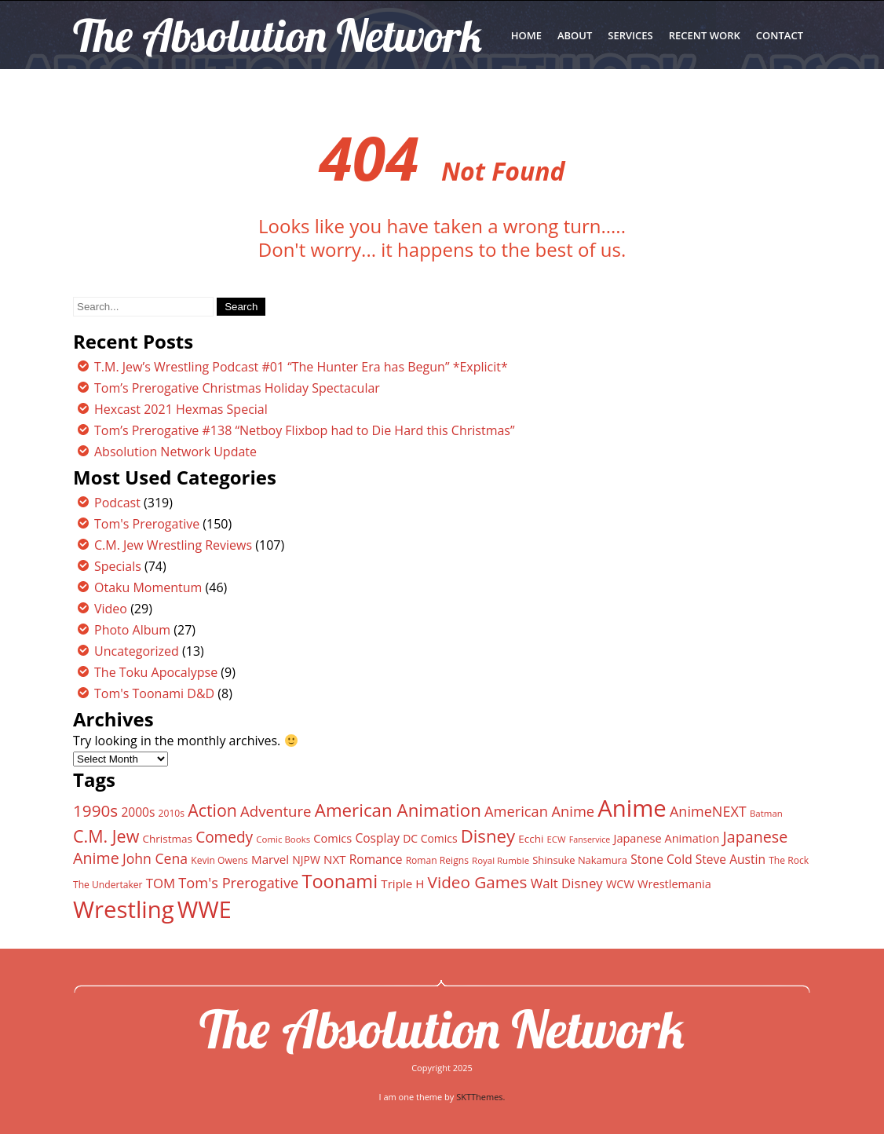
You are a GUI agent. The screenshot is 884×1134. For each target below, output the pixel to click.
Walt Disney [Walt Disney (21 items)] (567, 883)
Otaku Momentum (148, 587)
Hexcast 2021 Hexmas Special (181, 409)
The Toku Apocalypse (155, 672)
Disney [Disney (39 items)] (488, 835)
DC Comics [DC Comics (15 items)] (430, 838)
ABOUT (574, 35)
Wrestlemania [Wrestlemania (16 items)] (674, 883)
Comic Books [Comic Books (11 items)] (283, 839)
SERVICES (630, 35)
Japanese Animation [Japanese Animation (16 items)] (666, 838)
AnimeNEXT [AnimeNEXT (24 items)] (708, 811)
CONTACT (779, 35)
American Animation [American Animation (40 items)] (398, 810)
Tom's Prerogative (146, 523)
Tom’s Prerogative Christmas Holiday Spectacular (237, 388)
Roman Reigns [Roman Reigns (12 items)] (437, 860)
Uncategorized (136, 651)
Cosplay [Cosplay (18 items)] (377, 838)
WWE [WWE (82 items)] (204, 909)
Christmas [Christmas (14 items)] (167, 839)
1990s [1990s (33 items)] (95, 810)
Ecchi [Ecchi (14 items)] (530, 839)
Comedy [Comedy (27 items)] (224, 837)
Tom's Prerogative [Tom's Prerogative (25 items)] (238, 882)
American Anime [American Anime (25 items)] (539, 811)
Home (526, 35)
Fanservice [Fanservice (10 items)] (589, 839)
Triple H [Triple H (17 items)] (402, 883)
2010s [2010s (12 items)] (171, 813)
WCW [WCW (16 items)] (620, 883)
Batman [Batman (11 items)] (766, 813)
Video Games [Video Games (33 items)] (478, 882)
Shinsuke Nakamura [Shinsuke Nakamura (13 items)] (579, 860)
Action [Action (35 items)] (212, 810)
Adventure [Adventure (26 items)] (276, 811)
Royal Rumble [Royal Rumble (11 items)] (500, 860)
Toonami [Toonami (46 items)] (339, 881)
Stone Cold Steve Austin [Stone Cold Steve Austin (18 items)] (697, 859)
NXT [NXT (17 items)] (334, 859)
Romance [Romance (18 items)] (376, 859)
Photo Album (132, 629)
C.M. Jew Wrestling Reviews (173, 545)
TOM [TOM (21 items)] (160, 883)
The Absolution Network (442, 1029)
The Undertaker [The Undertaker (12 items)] (108, 884)
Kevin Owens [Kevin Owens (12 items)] (219, 860)
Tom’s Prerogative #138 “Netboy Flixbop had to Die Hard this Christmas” (304, 430)
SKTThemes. (480, 1097)
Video (110, 608)
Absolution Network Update (175, 451)
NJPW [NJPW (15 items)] (306, 859)
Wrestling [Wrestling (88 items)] (123, 909)
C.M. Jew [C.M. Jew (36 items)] (106, 836)
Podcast (117, 502)
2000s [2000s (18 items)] (138, 812)
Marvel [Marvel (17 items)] (270, 859)
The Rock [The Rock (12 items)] (789, 860)
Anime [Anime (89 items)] (632, 808)
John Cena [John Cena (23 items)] (155, 858)
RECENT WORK (704, 35)
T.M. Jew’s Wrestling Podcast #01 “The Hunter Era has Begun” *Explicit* (301, 366)
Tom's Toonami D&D (154, 693)
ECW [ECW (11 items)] (556, 839)
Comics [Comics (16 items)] (332, 838)
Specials (117, 566)
